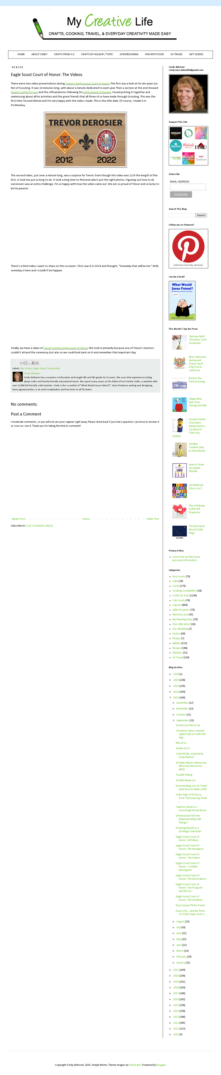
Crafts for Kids (180, 595)
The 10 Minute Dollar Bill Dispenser (197, 509)
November (182, 708)
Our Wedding (180, 628)
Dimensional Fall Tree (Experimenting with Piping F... (188, 819)
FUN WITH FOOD (154, 54)
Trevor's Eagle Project (24, 92)
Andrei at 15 (183, 748)
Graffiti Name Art (185, 780)
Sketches (177, 652)
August (180, 921)
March (180, 950)
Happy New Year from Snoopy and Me (198, 402)
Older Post (153, 519)
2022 (176, 697)
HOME (21, 54)
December (182, 702)
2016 (176, 999)
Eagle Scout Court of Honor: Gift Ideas (187, 838)
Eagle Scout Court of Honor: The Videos (188, 856)
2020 (176, 975)
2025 (176, 680)
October (181, 714)
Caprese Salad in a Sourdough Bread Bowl (191, 808)
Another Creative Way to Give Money (197, 447)
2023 (176, 691)
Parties (176, 633)
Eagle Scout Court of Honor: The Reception (190, 847)
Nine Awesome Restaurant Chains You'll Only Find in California (197, 364)
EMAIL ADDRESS (179, 181)
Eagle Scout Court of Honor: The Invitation (189, 898)
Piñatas (176, 638)
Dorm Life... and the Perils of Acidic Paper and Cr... (191, 913)
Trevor (50, 368)
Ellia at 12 (181, 743)
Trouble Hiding (184, 774)
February (181, 956)
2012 (176, 1022)
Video (57, 368)
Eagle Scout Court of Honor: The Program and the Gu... (189, 888)
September (182, 720)
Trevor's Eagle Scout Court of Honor (87, 83)
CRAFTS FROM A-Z (64, 54)
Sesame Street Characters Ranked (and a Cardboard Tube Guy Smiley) (189, 428)
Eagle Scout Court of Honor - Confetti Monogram (187, 867)
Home (86, 519)
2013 (176, 1016)
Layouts (176, 605)
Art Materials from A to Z (196, 487)
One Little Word (181, 624)
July (178, 927)
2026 (176, 674)
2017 (176, 993)
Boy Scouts (26, 368)
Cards (175, 586)
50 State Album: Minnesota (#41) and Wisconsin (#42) (191, 766)
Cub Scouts (178, 600)
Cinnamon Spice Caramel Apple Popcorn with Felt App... (191, 734)
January (181, 962)
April (179, 945)
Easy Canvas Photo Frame (190, 905)
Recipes (176, 648)
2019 (176, 981)
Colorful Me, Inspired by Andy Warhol (189, 755)
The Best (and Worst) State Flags (197, 530)
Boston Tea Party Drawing (197, 380)
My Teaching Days (182, 619)
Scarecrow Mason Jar (188, 725)
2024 (176, 686)
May (179, 939)
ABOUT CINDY (39, 54)
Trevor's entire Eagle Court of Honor (65, 348)
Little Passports (181, 609)
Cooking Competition (184, 590)
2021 (176, 970)
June (179, 933)
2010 (176, 1034)
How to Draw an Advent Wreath (196, 468)
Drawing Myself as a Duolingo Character (188, 830)
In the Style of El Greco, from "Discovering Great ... (191, 798)
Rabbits (176, 643)
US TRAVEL (177, 54)
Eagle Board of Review (97, 92)
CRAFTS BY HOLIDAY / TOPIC (97, 54)
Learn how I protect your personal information (186, 558)
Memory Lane (180, 614)
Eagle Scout (39, 368)
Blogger (161, 1065)
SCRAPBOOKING (129, 54)
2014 (176, 1011)
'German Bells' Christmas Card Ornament (198, 340)
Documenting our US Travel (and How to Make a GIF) (191, 787)
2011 (176, 1028)
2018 (176, 987)
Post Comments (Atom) (39, 525)
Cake (175, 581)
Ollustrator (135, 1065)
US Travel (177, 657)
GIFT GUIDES (196, 54)
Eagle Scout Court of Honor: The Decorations (191, 877)
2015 (176, 1005)
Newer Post (18, 519)
